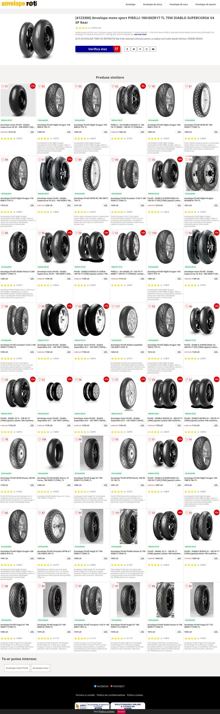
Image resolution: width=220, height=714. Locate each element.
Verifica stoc (104, 49)
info (32, 131)
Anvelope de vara (179, 4)
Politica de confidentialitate (111, 695)
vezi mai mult (140, 34)
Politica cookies (135, 695)
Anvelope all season (205, 4)
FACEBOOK (101, 686)
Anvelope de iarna (152, 4)
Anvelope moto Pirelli (17, 668)
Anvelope (130, 4)
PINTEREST (117, 686)
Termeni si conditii (85, 695)
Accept (121, 711)
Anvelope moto (40, 668)
